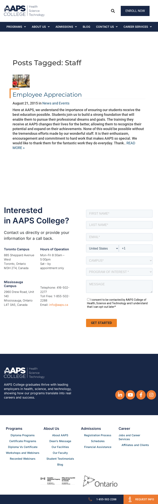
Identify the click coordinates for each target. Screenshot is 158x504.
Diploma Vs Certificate (22, 447)
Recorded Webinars (22, 458)
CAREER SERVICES (137, 26)
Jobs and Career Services (129, 437)
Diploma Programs (23, 435)
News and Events (55, 103)
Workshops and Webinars (22, 452)
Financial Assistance (97, 447)
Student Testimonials (60, 458)
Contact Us (107, 26)
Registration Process (97, 435)
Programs (16, 26)
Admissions (66, 26)
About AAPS (60, 435)
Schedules (98, 441)
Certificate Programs (22, 441)
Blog (86, 26)
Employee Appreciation (47, 94)
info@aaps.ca (58, 305)
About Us (41, 26)
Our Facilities (60, 447)
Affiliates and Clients (135, 445)
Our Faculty (60, 452)
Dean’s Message (60, 441)
